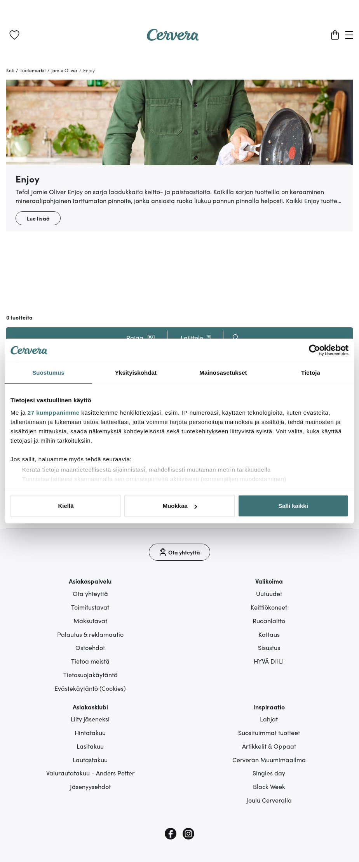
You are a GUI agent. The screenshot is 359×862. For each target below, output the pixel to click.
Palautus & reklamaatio (90, 634)
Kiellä (65, 505)
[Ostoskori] (335, 35)
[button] (140, 337)
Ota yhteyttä (90, 593)
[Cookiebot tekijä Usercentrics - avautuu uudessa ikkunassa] (315, 350)
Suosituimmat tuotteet (269, 732)
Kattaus (269, 634)
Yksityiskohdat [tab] (136, 372)
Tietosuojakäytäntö (90, 674)
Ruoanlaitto (269, 620)
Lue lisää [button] (38, 218)
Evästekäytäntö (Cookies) (90, 688)
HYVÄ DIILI (269, 661)
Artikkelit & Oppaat (269, 746)
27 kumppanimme (54, 412)
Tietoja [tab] (310, 372)
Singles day (269, 772)
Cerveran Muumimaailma (269, 759)
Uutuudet (269, 593)
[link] (14, 35)
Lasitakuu (90, 746)
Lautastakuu (90, 759)
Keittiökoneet (269, 607)
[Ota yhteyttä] (179, 552)
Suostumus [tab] (48, 372)
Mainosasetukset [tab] (223, 372)
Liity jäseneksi (90, 718)
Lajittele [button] (197, 337)
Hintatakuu (90, 732)
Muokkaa (180, 505)
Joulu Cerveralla (269, 800)
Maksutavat (90, 620)
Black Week (269, 786)
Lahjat (269, 718)
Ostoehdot (90, 647)
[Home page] (173, 38)
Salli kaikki (293, 505)
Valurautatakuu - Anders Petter (90, 772)
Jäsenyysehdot (90, 786)
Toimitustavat (90, 607)
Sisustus (269, 647)
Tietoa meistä (90, 661)
